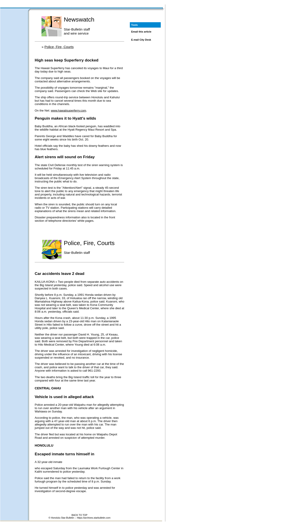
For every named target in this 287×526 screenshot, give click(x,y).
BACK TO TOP (79, 515)
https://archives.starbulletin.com (93, 517)
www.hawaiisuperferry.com (68, 110)
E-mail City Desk (141, 39)
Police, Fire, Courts (59, 47)
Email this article (141, 31)
